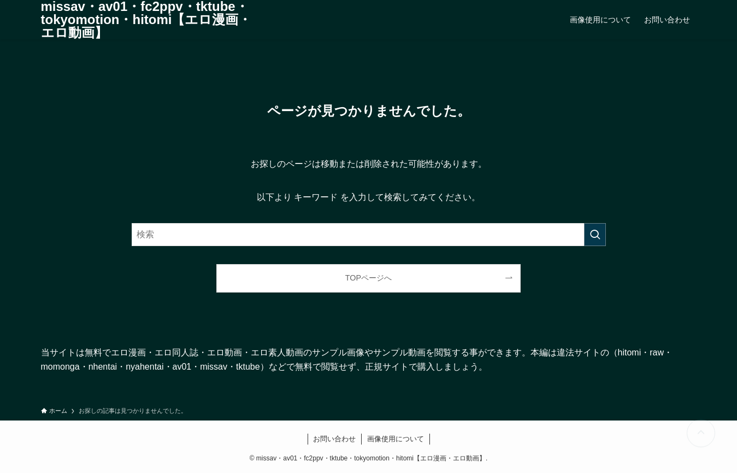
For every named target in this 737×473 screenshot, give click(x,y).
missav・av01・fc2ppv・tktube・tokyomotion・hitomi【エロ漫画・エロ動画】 (146, 19)
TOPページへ (368, 277)
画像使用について (395, 439)
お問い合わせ (334, 439)
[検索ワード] (369, 234)
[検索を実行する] (595, 234)
